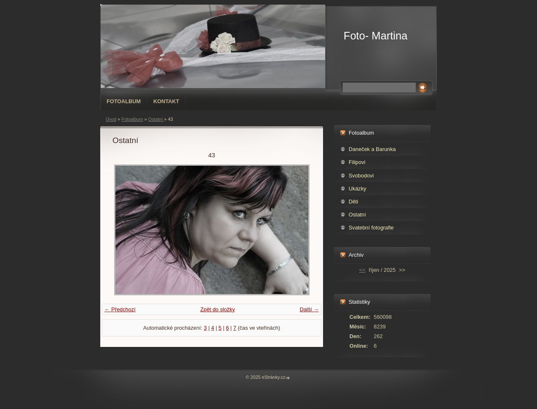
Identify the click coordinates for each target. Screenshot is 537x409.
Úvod (111, 119)
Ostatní (156, 119)
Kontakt (167, 101)
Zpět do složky (217, 309)
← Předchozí (120, 309)
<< (362, 270)
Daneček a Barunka (372, 149)
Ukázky (357, 188)
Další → (309, 309)
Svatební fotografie (371, 227)
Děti (353, 201)
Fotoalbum (124, 101)
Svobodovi (361, 175)
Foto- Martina (375, 36)
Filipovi (357, 162)
